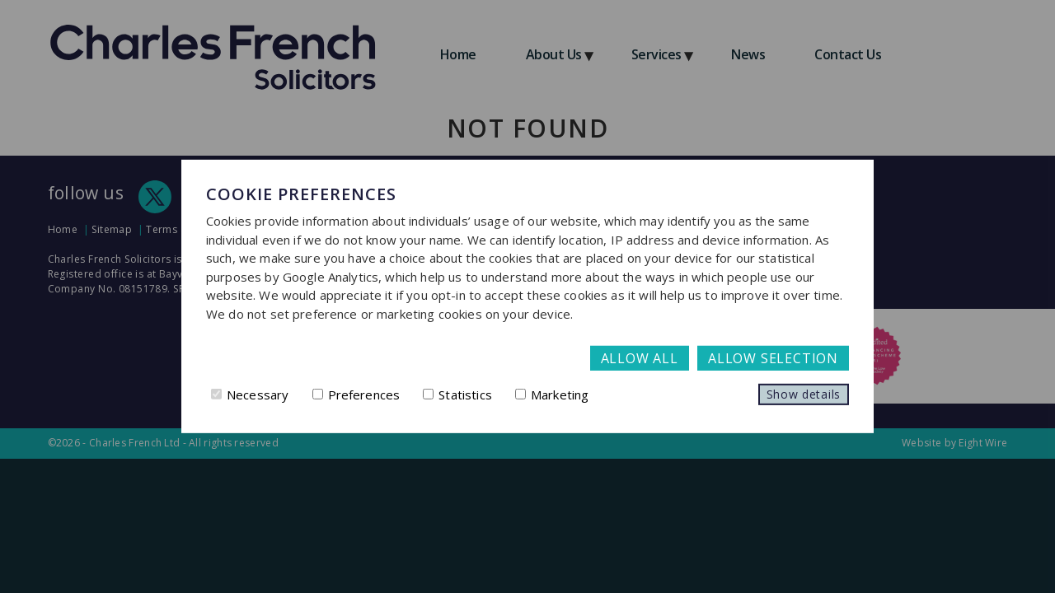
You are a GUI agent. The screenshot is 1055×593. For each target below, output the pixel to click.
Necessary (249, 394)
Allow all (639, 358)
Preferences (356, 394)
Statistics (457, 394)
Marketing (551, 394)
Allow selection (773, 358)
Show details (804, 394)
